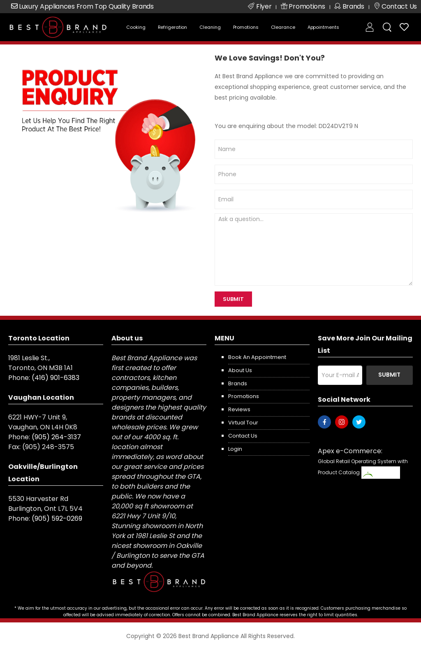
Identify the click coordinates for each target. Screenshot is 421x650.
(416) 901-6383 (55, 377)
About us (240, 370)
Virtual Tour (243, 422)
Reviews (239, 409)
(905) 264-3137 (56, 437)
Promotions (246, 27)
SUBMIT (233, 299)
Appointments (323, 27)
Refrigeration (172, 27)
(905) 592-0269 (57, 518)
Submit (389, 374)
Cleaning (209, 27)
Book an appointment (257, 357)
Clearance (283, 27)
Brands (237, 383)
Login (235, 449)
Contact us (242, 436)
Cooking (135, 27)
